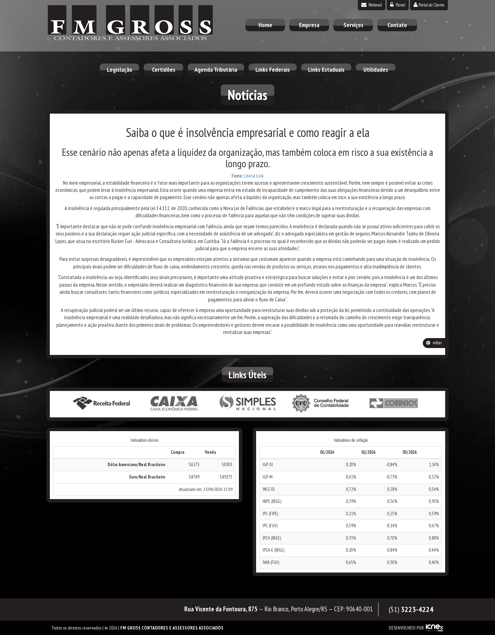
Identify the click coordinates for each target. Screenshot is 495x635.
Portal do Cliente (429, 5)
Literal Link (254, 176)
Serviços (353, 25)
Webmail (371, 5)
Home (265, 25)
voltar (434, 343)
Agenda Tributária (216, 69)
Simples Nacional (247, 404)
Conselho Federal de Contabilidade (321, 404)
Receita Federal (101, 404)
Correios (394, 404)
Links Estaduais (326, 69)
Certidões (163, 69)
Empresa (309, 25)
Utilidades (375, 69)
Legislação (119, 69)
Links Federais (272, 69)
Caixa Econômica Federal (174, 404)
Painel (397, 5)
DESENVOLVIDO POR (406, 628)
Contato (397, 25)
